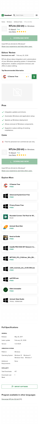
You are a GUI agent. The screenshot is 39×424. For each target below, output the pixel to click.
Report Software (19, 386)
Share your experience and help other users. (17, 47)
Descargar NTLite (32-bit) (10, 399)
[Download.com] (6, 15)
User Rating (17, 32)
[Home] (3, 22)
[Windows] (9, 22)
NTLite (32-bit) (21, 25)
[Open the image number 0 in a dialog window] (17, 92)
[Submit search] (14, 15)
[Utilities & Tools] (18, 22)
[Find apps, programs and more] (23, 15)
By (12, 29)
